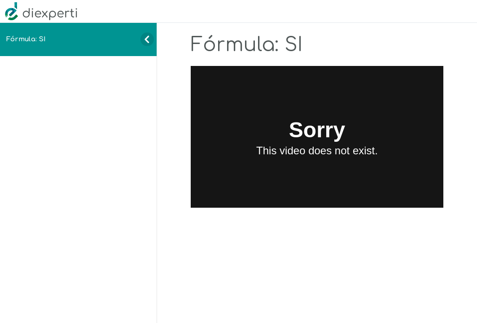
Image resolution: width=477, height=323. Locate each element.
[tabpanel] (317, 137)
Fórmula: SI (26, 39)
